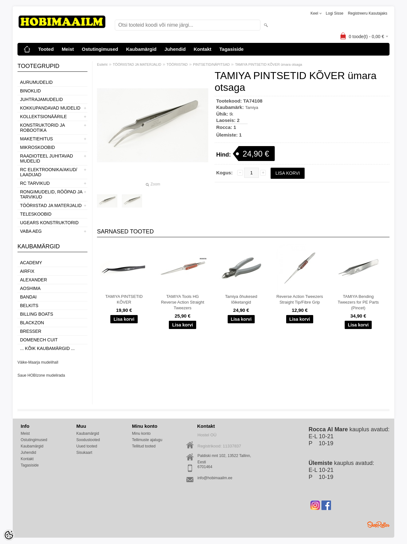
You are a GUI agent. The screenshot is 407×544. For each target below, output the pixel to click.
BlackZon (32, 322)
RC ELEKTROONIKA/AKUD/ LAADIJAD (48, 172)
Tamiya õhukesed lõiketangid (241, 299)
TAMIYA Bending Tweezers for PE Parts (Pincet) (358, 302)
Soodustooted (88, 440)
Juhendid (175, 49)
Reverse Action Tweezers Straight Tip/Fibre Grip (299, 299)
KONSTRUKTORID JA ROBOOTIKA (42, 128)
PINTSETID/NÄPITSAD (211, 64)
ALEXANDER (33, 279)
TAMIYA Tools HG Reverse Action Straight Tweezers (182, 302)
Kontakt (202, 49)
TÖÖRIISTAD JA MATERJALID (51, 205)
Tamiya (251, 107)
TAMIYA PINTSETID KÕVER (123, 299)
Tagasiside (231, 49)
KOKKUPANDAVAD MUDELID (50, 108)
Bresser (30, 331)
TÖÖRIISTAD (177, 64)
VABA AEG (31, 231)
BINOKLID (30, 90)
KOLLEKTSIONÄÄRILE (43, 116)
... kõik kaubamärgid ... (47, 348)
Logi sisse (334, 13)
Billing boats (36, 314)
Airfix (27, 271)
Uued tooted (86, 446)
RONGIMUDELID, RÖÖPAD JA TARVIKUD (51, 194)
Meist (68, 49)
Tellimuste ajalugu (147, 440)
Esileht (102, 64)
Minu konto (141, 433)
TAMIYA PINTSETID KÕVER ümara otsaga (268, 64)
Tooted (46, 49)
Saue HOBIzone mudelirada (41, 375)
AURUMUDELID (36, 82)
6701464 (204, 467)
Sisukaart (84, 452)
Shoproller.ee (378, 524)
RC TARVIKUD (35, 183)
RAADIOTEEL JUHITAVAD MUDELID (46, 158)
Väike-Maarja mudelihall (37, 362)
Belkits (29, 305)
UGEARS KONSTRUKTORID (49, 222)
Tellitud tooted (143, 446)
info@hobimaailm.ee (214, 478)
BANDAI (28, 296)
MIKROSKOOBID (37, 147)
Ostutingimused (100, 49)
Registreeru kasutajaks (367, 13)
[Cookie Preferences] (9, 535)
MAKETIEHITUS (36, 138)
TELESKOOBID (36, 214)
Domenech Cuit (39, 339)
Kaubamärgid (141, 49)
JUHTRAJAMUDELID (41, 99)
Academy (31, 262)
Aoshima (30, 288)
